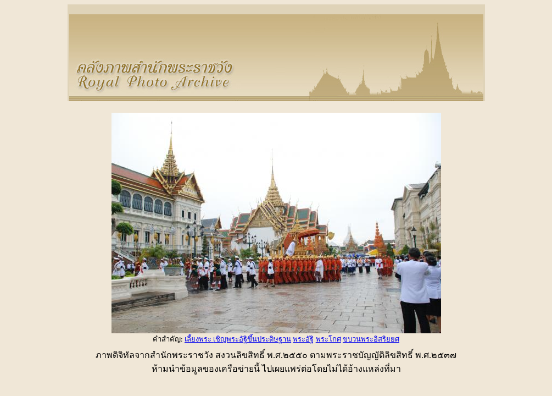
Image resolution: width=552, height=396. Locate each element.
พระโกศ (328, 339)
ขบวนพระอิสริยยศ (371, 339)
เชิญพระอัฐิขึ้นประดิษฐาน (252, 339)
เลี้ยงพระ (199, 339)
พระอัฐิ (303, 339)
